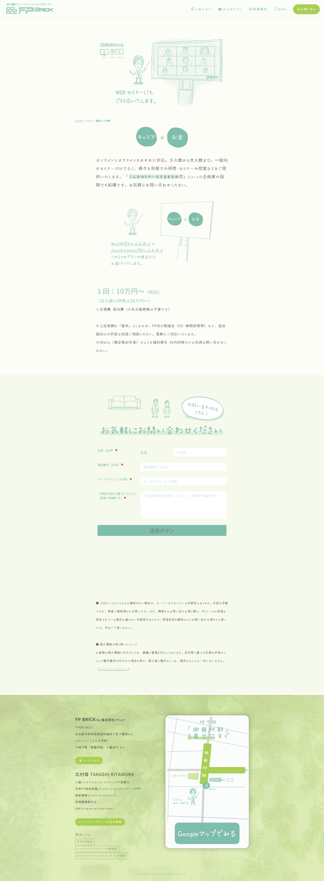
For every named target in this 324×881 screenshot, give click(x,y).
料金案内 (258, 9)
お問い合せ (306, 9)
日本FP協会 (85, 840)
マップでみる (89, 759)
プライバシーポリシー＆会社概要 (100, 820)
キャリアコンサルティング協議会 (97, 847)
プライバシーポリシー (113, 669)
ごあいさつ (201, 9)
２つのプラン (230, 9)
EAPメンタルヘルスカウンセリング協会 (101, 854)
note (280, 9)
